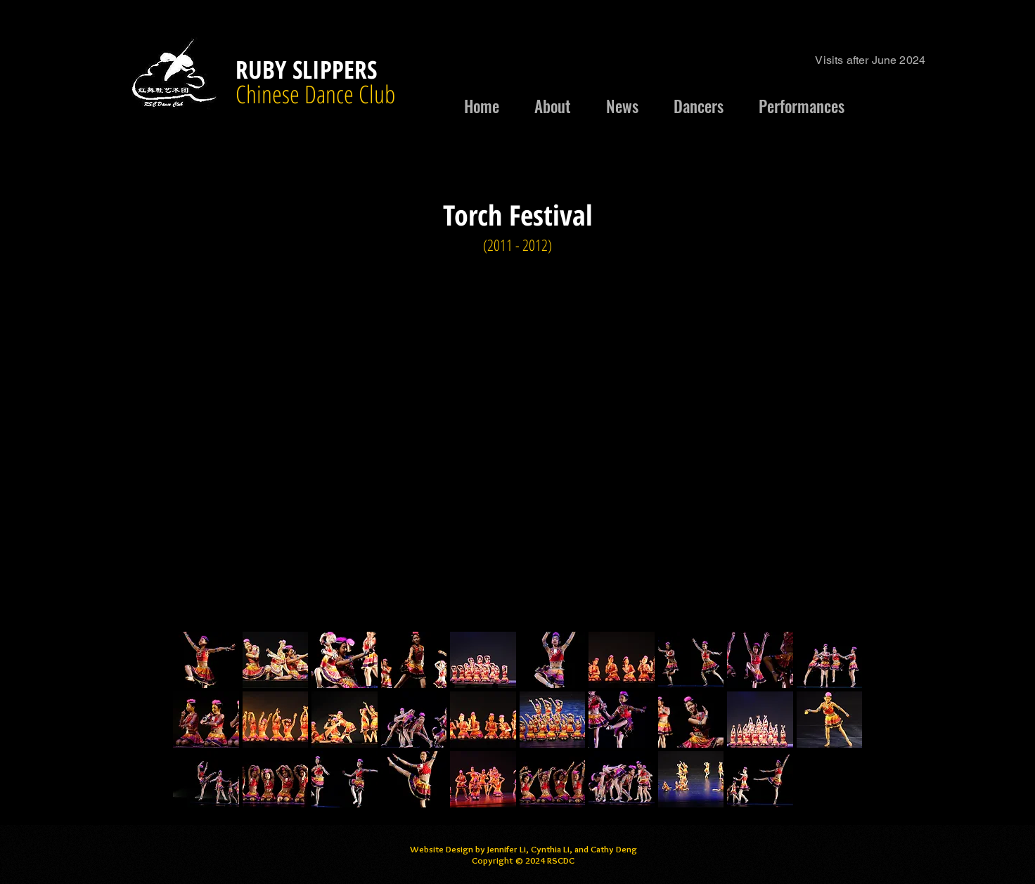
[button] (206, 660)
